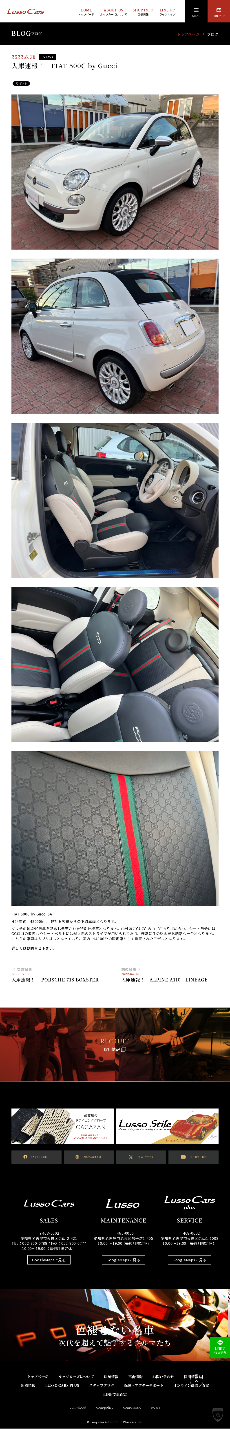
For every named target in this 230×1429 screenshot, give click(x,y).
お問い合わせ (163, 1377)
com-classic (132, 1407)
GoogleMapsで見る (49, 1260)
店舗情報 (111, 1377)
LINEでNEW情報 (220, 1347)
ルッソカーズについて (76, 1377)
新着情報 (28, 1386)
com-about (78, 1407)
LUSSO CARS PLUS (62, 1386)
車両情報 (135, 1377)
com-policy (104, 1407)
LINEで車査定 (115, 1394)
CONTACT (219, 12)
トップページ (188, 34)
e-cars (155, 1407)
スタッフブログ (101, 1386)
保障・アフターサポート (143, 1386)
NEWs (48, 56)
